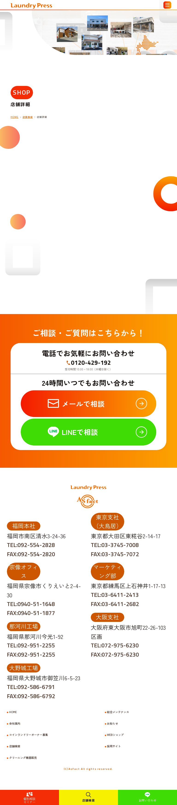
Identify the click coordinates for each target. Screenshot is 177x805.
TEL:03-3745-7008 (115, 545)
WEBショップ (115, 735)
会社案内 (14, 723)
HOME (13, 712)
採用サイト (114, 746)
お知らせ (112, 723)
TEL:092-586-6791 (31, 687)
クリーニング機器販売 (23, 758)
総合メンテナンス (118, 712)
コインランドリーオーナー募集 (28, 735)
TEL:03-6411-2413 (115, 594)
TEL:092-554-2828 (31, 545)
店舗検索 (88, 800)
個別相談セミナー (29, 800)
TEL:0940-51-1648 (31, 604)
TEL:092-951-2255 (31, 645)
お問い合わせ (147, 800)
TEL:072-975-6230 (115, 645)
